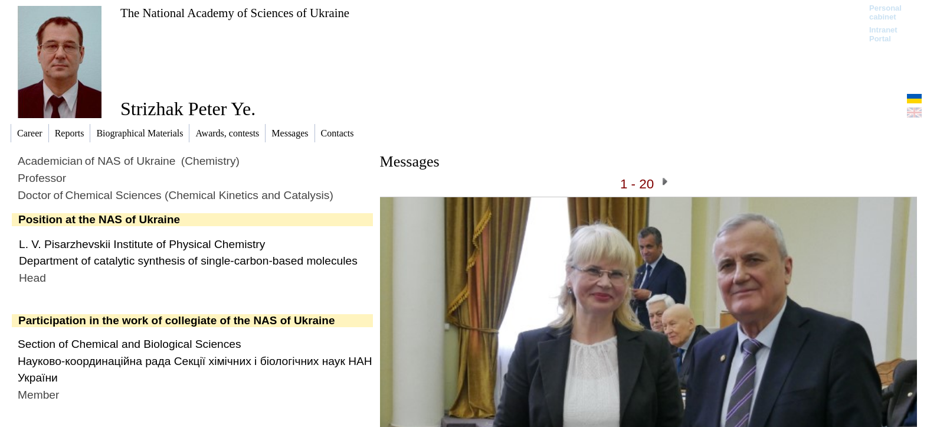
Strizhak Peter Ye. (188, 108)
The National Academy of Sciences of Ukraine (234, 12)
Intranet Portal (883, 34)
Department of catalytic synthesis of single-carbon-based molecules (188, 261)
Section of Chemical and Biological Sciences (129, 344)
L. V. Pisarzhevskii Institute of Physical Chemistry (142, 244)
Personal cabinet (885, 12)
